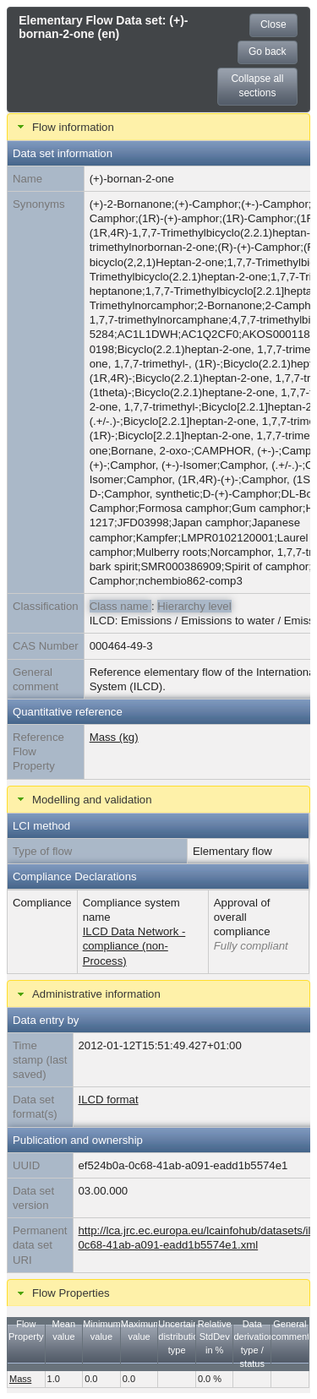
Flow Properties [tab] (62, 1293)
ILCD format (109, 1099)
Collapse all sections (257, 86)
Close (273, 24)
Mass (20, 1379)
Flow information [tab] (64, 126)
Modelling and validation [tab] (83, 799)
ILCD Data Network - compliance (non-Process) (134, 945)
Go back (268, 51)
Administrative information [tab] (87, 994)
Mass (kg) (114, 737)
